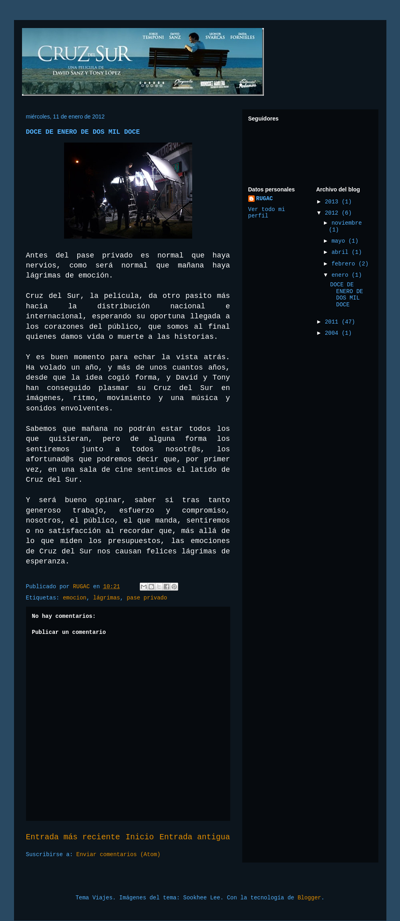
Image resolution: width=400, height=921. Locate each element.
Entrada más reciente (73, 837)
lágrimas (106, 598)
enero (342, 275)
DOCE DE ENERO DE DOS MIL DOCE (346, 295)
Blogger (309, 898)
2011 (333, 322)
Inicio (140, 837)
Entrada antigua (194, 837)
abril (342, 252)
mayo (340, 241)
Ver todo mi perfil (266, 212)
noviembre (347, 223)
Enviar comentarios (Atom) (118, 854)
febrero (345, 264)
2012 (333, 213)
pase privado (147, 598)
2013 (333, 202)
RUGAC (264, 198)
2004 (333, 333)
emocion (74, 598)
